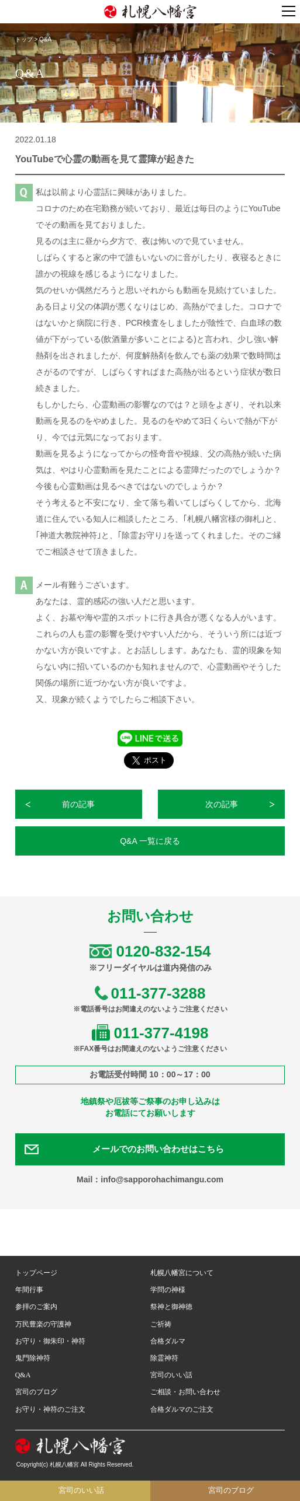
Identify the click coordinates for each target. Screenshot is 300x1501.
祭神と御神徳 (171, 1307)
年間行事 (29, 1290)
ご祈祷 (160, 1324)
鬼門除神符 (32, 1358)
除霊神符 (164, 1358)
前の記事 (78, 804)
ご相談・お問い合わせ (185, 1392)
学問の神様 (167, 1290)
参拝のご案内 (36, 1307)
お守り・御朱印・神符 (50, 1341)
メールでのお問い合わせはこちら (158, 1149)
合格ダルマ (167, 1341)
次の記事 (221, 804)
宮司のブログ (36, 1392)
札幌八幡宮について (181, 1273)
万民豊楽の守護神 (43, 1324)
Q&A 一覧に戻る (150, 841)
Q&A (23, 1375)
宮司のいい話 (171, 1375)
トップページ (36, 1273)
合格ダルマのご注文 (181, 1409)
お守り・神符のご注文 (50, 1409)
